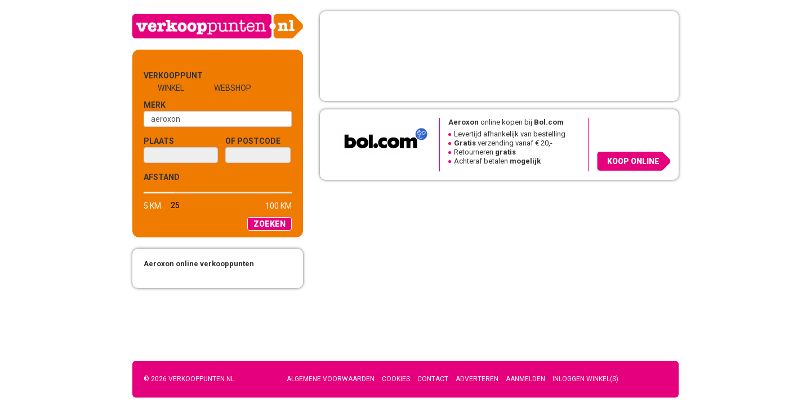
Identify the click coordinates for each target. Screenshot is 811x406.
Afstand (162, 177)
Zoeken (269, 223)
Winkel (171, 87)
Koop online (633, 161)
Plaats (159, 140)
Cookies (396, 379)
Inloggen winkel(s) (585, 379)
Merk (155, 104)
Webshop (232, 87)
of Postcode (252, 140)
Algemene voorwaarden (331, 379)
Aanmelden (525, 379)
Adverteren (477, 379)
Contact (432, 379)
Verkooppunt (162, 75)
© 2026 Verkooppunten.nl (189, 379)
